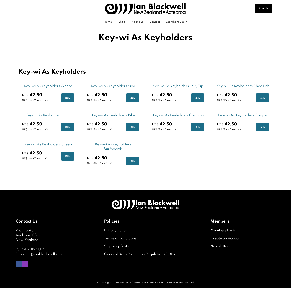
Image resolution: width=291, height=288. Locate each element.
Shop (121, 22)
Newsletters (220, 246)
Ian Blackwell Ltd (120, 283)
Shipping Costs (116, 246)
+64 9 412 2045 (32, 249)
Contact (155, 22)
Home (108, 22)
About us (137, 22)
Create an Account (225, 238)
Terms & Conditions (120, 238)
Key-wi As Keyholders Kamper (243, 115)
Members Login (176, 22)
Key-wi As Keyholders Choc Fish (243, 86)
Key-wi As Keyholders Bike (113, 115)
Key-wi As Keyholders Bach (48, 115)
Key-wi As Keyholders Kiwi (113, 86)
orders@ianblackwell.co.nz (42, 254)
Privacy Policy (115, 230)
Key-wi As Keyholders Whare (48, 86)
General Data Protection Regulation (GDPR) (140, 254)
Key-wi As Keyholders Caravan (178, 115)
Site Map (136, 283)
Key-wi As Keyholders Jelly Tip (178, 86)
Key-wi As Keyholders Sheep (48, 144)
